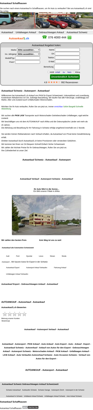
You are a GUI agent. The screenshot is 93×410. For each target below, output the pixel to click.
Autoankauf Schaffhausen (13, 3)
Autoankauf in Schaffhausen (32, 8)
